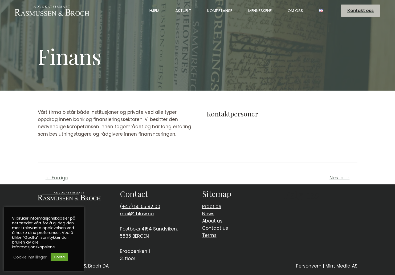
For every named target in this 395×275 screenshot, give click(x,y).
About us (212, 221)
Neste (339, 177)
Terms (209, 235)
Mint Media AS (341, 266)
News (208, 214)
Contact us (215, 228)
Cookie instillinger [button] (30, 257)
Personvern (308, 266)
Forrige (57, 177)
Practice (211, 206)
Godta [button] (59, 257)
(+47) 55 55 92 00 (140, 206)
